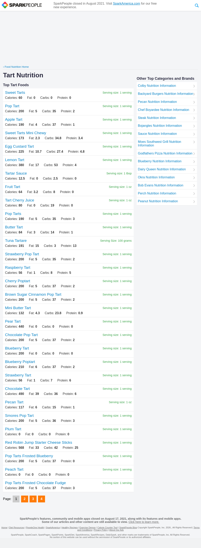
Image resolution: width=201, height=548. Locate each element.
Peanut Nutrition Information (158, 201)
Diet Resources (16, 527)
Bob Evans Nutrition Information (160, 185)
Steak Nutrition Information (157, 118)
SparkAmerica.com (126, 3)
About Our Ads (116, 530)
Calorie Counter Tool (107, 527)
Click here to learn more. (143, 521)
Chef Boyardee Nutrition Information (163, 109)
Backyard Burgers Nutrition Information (165, 93)
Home (4, 527)
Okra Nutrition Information (156, 177)
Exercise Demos (87, 527)
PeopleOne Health (35, 527)
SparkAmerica (53, 527)
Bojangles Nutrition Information (160, 125)
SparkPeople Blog (128, 527)
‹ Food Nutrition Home (16, 66)
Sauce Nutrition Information (157, 133)
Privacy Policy (101, 530)
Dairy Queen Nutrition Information (162, 169)
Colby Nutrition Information (157, 85)
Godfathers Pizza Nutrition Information (165, 153)
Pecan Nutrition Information (157, 101)
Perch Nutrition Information (157, 193)
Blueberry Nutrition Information (160, 161)
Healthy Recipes (70, 527)
